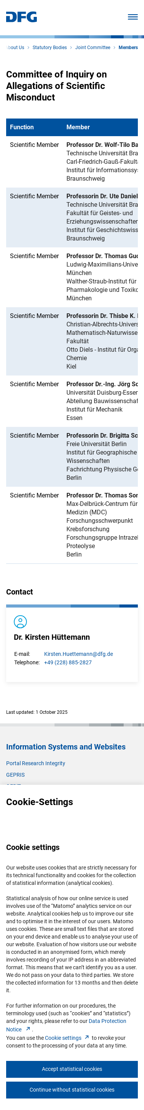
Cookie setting (68, 1038)
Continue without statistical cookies (72, 1090)
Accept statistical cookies (72, 1069)
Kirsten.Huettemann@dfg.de (78, 654)
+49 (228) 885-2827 (68, 662)
